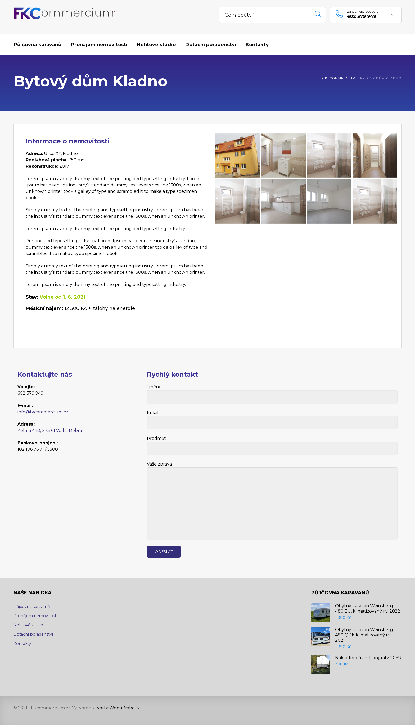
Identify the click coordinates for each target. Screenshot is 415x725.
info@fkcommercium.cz (42, 411)
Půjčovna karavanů (31, 606)
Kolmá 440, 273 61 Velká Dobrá (49, 430)
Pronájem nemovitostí (35, 615)
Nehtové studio (28, 625)
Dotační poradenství (33, 634)
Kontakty (22, 643)
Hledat (318, 14)
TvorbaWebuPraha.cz (117, 707)
